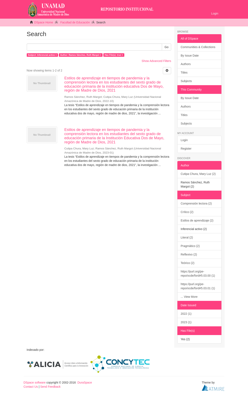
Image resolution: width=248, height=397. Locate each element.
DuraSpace (84, 382)
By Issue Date (190, 55)
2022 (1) (186, 313)
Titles (184, 72)
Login (184, 140)
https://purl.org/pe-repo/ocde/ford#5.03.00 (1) (198, 273)
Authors (186, 64)
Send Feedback (50, 386)
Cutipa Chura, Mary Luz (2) (198, 174)
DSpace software (35, 382)
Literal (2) (187, 237)
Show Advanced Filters (156, 61)
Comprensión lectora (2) (196, 203)
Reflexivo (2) (189, 254)
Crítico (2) (187, 212)
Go (166, 47)
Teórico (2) (187, 263)
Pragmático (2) (190, 246)
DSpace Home (43, 22)
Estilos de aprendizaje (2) (197, 220)
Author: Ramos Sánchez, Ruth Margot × (80, 55)
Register (186, 148)
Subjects (186, 81)
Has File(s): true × (114, 55)
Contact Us (31, 386)
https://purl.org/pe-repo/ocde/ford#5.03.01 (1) (198, 286)
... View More (189, 296)
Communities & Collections (198, 47)
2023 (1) (186, 322)
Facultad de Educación (75, 22)
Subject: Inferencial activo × (42, 55)
